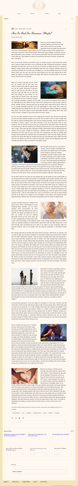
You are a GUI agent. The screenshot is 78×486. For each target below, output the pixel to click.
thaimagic (57, 412)
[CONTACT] (44, 482)
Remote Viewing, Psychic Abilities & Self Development (14, 449)
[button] (72, 18)
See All (72, 431)
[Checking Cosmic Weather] (63, 440)
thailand (50, 412)
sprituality (28, 412)
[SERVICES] (15, 481)
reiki (23, 412)
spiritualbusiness (37, 412)
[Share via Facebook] (12, 418)
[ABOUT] (6, 482)
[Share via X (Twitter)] (16, 418)
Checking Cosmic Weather (60, 448)
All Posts (6, 18)
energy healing (15, 412)
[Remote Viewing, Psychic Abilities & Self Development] (15, 440)
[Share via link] (23, 418)
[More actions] (66, 29)
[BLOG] (35, 481)
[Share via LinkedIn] (19, 418)
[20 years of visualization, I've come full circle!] (39, 440)
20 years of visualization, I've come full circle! (38, 449)
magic (45, 412)
